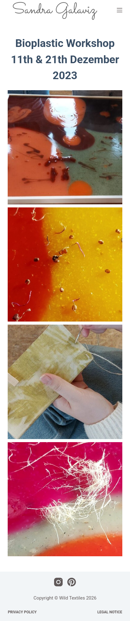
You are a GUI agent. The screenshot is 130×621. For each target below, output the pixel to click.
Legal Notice (109, 612)
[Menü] (119, 10)
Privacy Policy (22, 612)
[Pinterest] (71, 582)
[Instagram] (58, 582)
